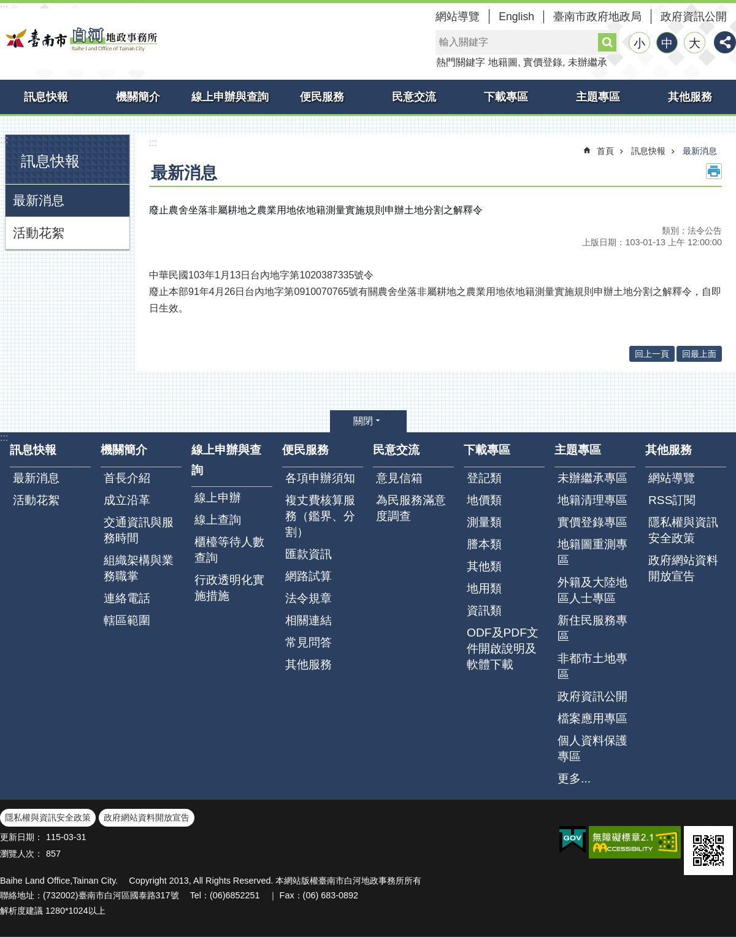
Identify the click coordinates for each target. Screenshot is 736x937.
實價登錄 (542, 62)
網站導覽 (457, 16)
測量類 (484, 522)
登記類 (484, 478)
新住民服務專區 (592, 628)
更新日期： (21, 837)
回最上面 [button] (699, 354)
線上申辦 (217, 497)
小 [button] (639, 43)
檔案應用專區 (592, 718)
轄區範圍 (127, 620)
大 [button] (694, 43)
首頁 (605, 151)
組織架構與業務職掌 (139, 568)
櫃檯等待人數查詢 (229, 549)
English (516, 16)
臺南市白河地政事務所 (79, 39)
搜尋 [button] (607, 42)
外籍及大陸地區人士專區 (592, 590)
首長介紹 (127, 478)
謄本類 (484, 544)
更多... (574, 778)
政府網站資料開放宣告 (683, 568)
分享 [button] (725, 42)
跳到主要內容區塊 (6, 6)
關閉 (363, 421)
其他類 (484, 566)
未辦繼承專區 (592, 478)
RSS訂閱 (672, 500)
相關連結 (308, 620)
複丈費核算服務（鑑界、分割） (320, 516)
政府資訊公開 (694, 16)
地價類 (484, 500)
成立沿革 (127, 500)
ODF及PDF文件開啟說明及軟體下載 (503, 648)
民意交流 (414, 97)
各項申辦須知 (320, 478)
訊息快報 (46, 97)
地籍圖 (503, 62)
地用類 (484, 588)
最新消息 (38, 200)
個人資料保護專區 (592, 748)
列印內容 (714, 171)
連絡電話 (127, 598)
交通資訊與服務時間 (139, 530)
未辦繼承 (587, 62)
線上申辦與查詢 (230, 97)
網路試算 (308, 576)
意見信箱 (399, 478)
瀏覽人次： (21, 854)
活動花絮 (38, 233)
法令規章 (308, 598)
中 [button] (667, 43)
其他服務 (690, 97)
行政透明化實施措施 (229, 587)
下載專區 (506, 97)
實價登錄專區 (592, 522)
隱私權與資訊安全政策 (683, 530)
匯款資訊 (308, 554)
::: (4, 139)
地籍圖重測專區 (592, 552)
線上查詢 (217, 519)
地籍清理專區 (592, 500)
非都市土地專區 (592, 666)
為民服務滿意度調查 (411, 508)
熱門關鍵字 (460, 62)
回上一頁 (652, 354)
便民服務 (322, 97)
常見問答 (308, 642)
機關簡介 (138, 97)
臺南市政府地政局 (597, 16)
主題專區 (598, 97)
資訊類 (484, 610)
